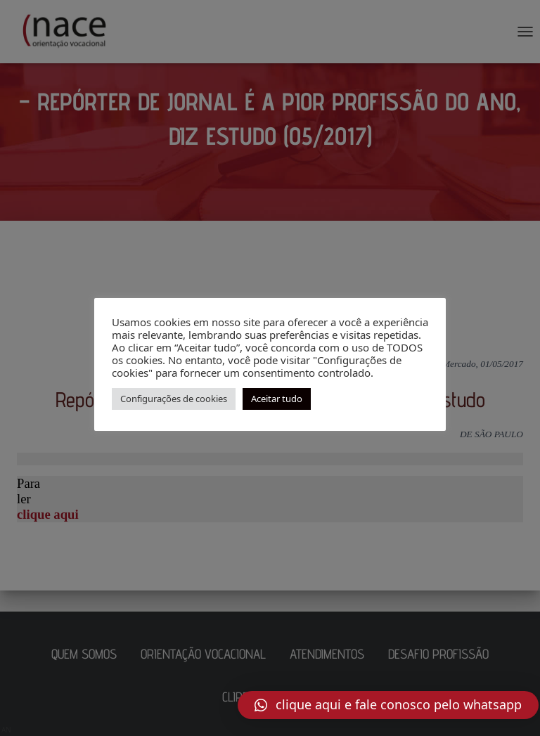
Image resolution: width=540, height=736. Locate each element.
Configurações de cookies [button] (173, 398)
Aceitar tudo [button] (276, 398)
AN (6, 730)
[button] (388, 705)
